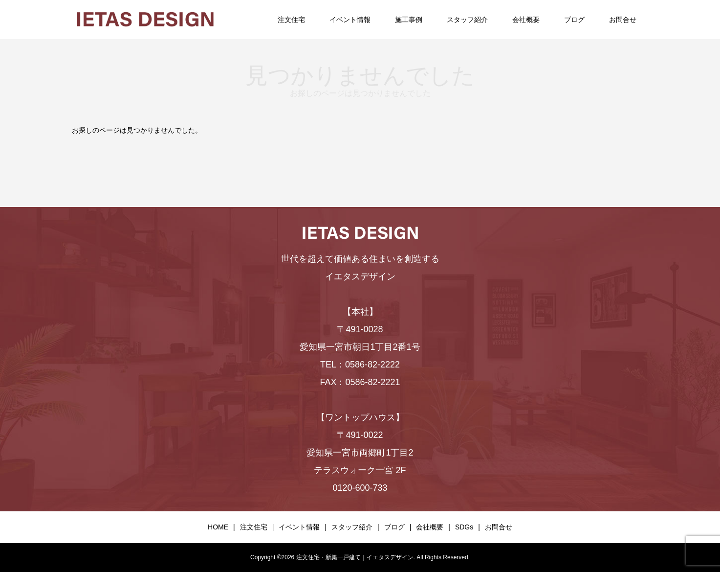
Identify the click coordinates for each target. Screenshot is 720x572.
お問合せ (622, 19)
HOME (218, 527)
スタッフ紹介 (467, 19)
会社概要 (526, 19)
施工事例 (408, 19)
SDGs (464, 527)
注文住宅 (291, 19)
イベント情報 (350, 19)
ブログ (574, 19)
